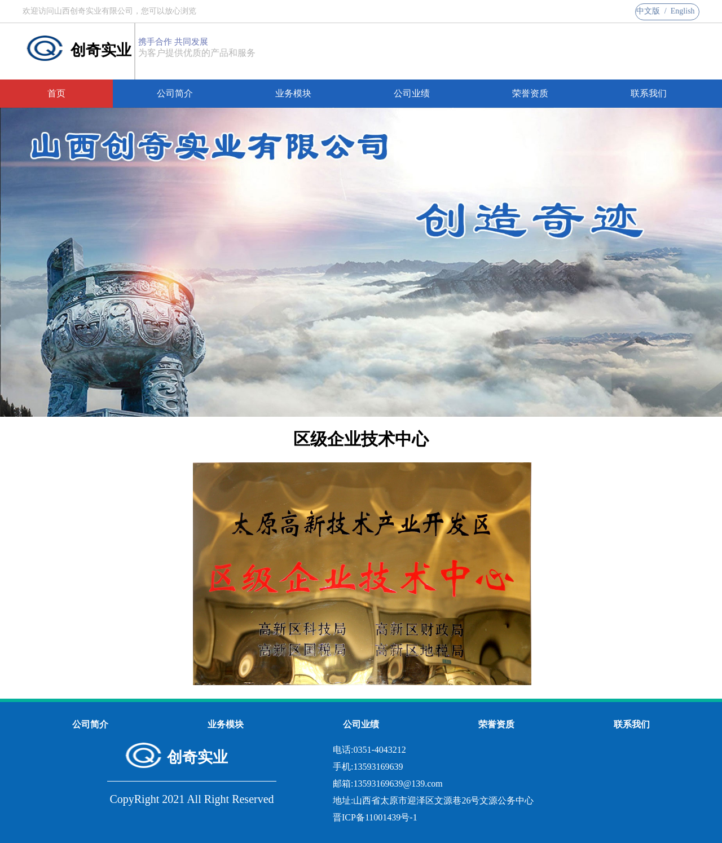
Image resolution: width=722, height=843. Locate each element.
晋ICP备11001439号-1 (375, 817)
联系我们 (649, 93)
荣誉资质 (530, 93)
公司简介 (175, 93)
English (683, 11)
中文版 (648, 11)
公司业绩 (412, 93)
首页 (56, 93)
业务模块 (293, 93)
